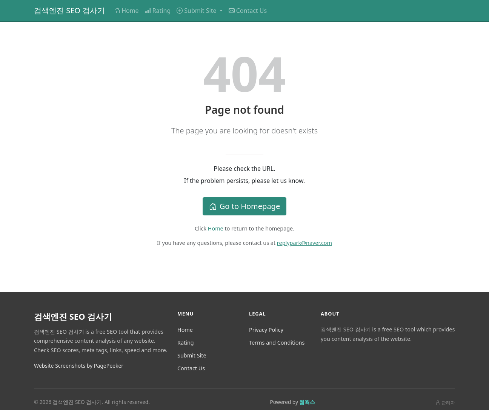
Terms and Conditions (276, 342)
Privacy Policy (266, 329)
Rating (158, 10)
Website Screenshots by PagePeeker (78, 365)
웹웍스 (307, 401)
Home (126, 10)
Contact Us (248, 10)
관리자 (445, 402)
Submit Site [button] (197, 10)
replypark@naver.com (304, 242)
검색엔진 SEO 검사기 (69, 10)
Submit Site (191, 355)
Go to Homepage (244, 206)
